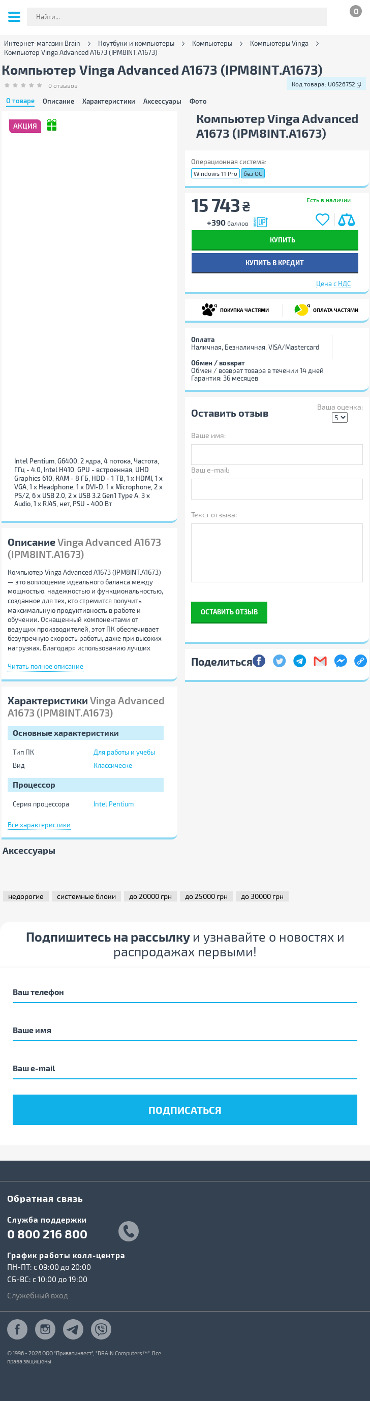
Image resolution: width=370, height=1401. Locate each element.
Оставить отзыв (229, 611)
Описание (58, 101)
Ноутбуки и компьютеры (136, 43)
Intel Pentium (114, 804)
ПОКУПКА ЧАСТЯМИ (235, 309)
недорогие (26, 896)
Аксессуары (162, 101)
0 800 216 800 (47, 1234)
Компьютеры (212, 43)
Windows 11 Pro (215, 173)
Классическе (113, 765)
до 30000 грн (262, 896)
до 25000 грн (206, 896)
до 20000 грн (150, 896)
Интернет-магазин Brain (42, 43)
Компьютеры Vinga (279, 43)
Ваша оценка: (340, 406)
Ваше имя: (208, 435)
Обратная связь (45, 1198)
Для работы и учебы (124, 752)
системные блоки (86, 896)
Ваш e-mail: (210, 469)
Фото (198, 101)
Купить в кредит (274, 262)
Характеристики (108, 101)
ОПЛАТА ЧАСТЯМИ (326, 309)
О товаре (20, 101)
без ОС (252, 173)
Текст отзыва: (214, 514)
